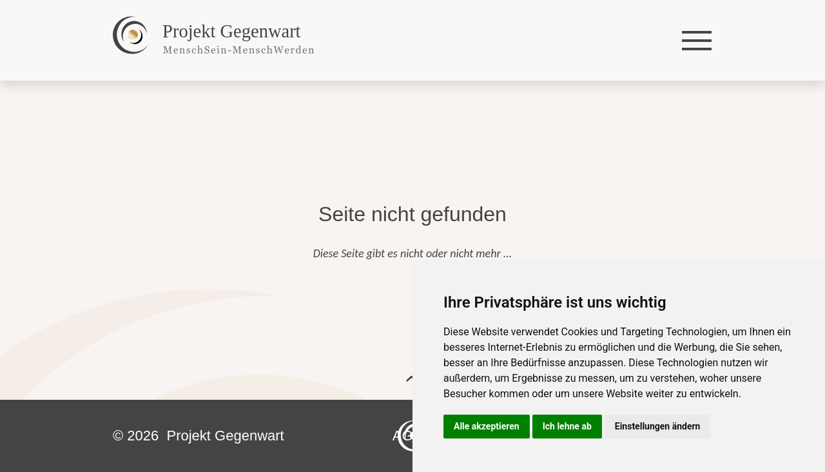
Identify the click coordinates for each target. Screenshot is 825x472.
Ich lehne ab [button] (567, 426)
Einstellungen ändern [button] (658, 426)
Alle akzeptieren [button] (486, 426)
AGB (407, 436)
